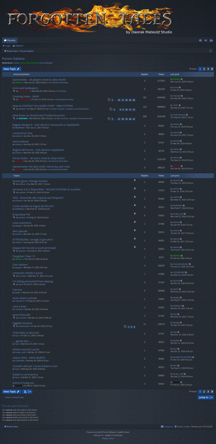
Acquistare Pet (21, 214)
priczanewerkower (181, 264)
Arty (102, 435)
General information (59, 82)
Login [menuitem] (206, 41)
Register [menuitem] (212, 41)
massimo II (19, 301)
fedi (20, 284)
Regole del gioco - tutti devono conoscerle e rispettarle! (46, 124)
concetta (22, 276)
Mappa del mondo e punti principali (34, 248)
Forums (11, 40)
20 (134, 100)
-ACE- (175, 105)
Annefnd (176, 180)
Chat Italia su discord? (26, 332)
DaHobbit (23, 118)
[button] (212, 69)
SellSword (177, 306)
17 (123, 100)
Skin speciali (20, 231)
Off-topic (62, 91)
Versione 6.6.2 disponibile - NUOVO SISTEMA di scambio (47, 189)
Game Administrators (29, 63)
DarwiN (18, 386)
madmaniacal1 (179, 115)
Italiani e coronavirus (25, 374)
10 (126, 109)
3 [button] (208, 69)
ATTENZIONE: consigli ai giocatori (33, 239)
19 (130, 100)
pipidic (18, 292)
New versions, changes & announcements (71, 109)
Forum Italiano (13, 58)
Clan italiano (20, 264)
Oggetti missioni (22, 323)
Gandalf (18, 161)
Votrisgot (177, 96)
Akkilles (18, 82)
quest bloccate (21, 314)
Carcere (17, 289)
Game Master (21, 141)
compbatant (24, 91)
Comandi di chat (22, 133)
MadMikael (19, 128)
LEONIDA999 (179, 272)
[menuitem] (200, 40)
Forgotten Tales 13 (24, 256)
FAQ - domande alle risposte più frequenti (38, 197)
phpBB (99, 432)
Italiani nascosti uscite (26, 349)
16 (119, 100)
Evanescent (24, 326)
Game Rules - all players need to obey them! (39, 79)
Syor (175, 314)
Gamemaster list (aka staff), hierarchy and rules (41, 166)
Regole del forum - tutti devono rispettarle (38, 149)
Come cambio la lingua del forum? (33, 206)
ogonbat (176, 281)
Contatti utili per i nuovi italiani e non (35, 366)
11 (130, 109)
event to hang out (23, 382)
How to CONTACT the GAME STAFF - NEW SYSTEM (43, 105)
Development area (65, 99)
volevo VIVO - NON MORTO (29, 357)
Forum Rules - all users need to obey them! (39, 158)
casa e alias (19, 306)
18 (126, 100)
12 (134, 109)
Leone (16, 63)
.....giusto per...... (22, 341)
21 (134, 119)
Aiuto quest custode (25, 298)
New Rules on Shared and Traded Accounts (39, 115)
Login (7, 45)
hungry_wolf (178, 214)
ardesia (22, 109)
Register (19, 45)
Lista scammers (22, 222)
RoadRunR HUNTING (182, 357)
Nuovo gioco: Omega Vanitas (30, 181)
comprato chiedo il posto (28, 273)
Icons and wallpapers (25, 88)
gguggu (18, 226)
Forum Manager (46, 63)
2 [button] (204, 69)
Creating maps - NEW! (26, 96)
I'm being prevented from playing (33, 281)
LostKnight (19, 361)
